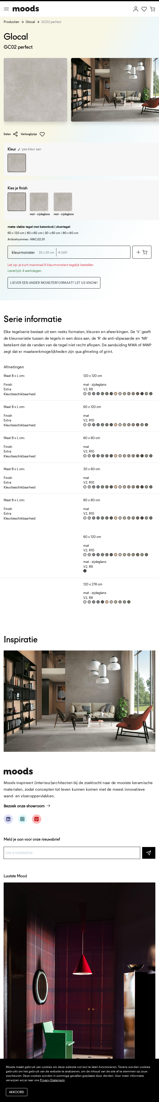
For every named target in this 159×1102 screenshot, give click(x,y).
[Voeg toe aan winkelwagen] (141, 252)
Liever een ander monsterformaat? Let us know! (54, 283)
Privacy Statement (52, 1080)
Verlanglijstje (33, 134)
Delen (11, 134)
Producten (11, 22)
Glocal (30, 22)
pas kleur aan (29, 149)
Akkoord (16, 1092)
